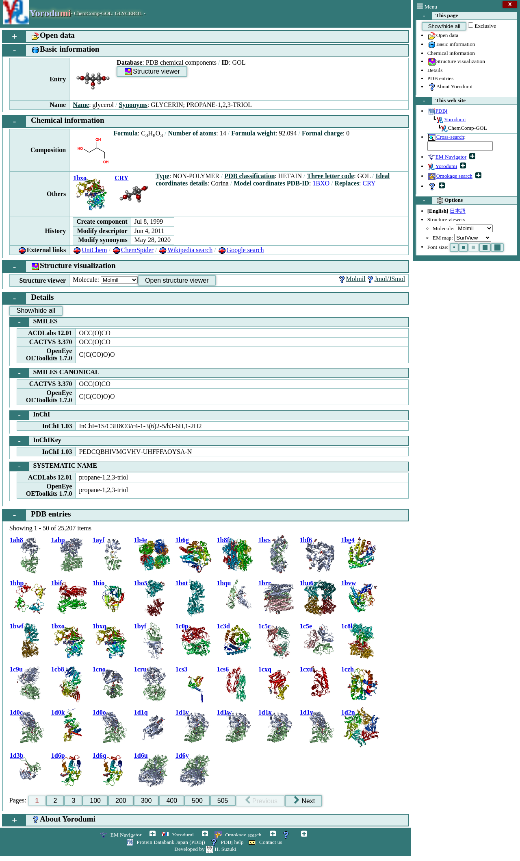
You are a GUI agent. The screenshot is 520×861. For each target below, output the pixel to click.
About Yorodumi (450, 87)
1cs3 (181, 669)
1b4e (140, 539)
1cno (99, 669)
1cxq (264, 669)
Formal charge (322, 133)
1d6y (182, 755)
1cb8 (57, 669)
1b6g (182, 539)
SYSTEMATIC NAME (53, 466)
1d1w (224, 712)
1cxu (306, 669)
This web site (441, 101)
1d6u (141, 755)
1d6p (58, 755)
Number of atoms (192, 133)
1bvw (348, 583)
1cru (140, 669)
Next (304, 800)
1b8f (223, 539)
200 (120, 800)
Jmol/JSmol (385, 278)
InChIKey (35, 440)
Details (435, 70)
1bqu (224, 583)
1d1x (265, 712)
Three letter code (330, 175)
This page (437, 16)
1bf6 (306, 539)
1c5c (264, 626)
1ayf (98, 539)
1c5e (306, 626)
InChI (30, 415)
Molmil (351, 278)
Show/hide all (444, 26)
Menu (427, 7)
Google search (241, 249)
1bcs (264, 539)
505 (222, 800)
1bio (98, 583)
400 (171, 800)
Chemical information (451, 53)
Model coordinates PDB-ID (271, 183)
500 (197, 800)
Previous (261, 800)
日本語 (458, 211)
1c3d (223, 626)
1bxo (80, 177)
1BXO (320, 183)
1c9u (16, 669)
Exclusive (485, 26)
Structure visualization (456, 61)
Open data (442, 35)
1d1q (141, 712)
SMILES (34, 322)
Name (81, 104)
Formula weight (253, 133)
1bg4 (348, 539)
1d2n (348, 712)
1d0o (99, 712)
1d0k (58, 712)
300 (146, 800)
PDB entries (440, 78)
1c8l (347, 626)
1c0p (182, 626)
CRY (121, 177)
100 (95, 800)
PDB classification (249, 175)
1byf (140, 626)
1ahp (58, 539)
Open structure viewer (177, 280)
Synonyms (133, 104)
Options (439, 200)
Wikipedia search (185, 249)
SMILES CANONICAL (55, 372)
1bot (182, 583)
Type (162, 175)
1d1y (306, 712)
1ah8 (16, 539)
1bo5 (140, 583)
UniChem (90, 249)
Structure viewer (152, 72)
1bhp (17, 583)
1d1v (182, 712)
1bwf (17, 626)
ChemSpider (133, 249)
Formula (125, 133)
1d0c (16, 712)
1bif (56, 583)
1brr (264, 583)
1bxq (99, 626)
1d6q (99, 755)
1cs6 (223, 669)
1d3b (17, 755)
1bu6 (307, 583)
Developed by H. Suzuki (205, 849)
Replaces (347, 183)
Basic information (451, 44)
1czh (347, 669)
